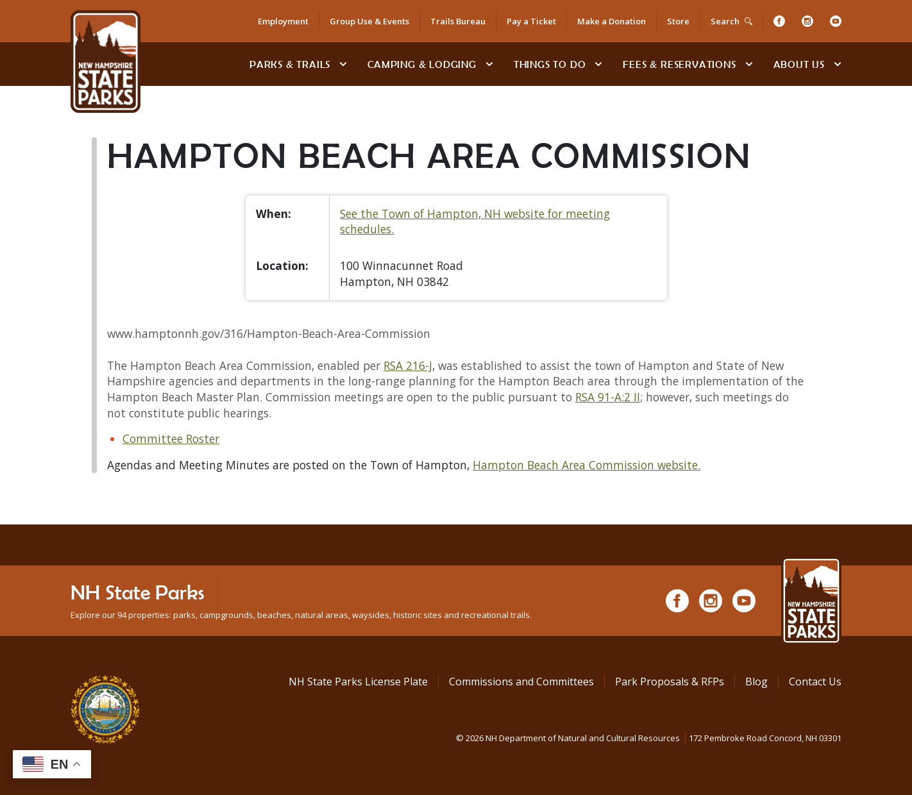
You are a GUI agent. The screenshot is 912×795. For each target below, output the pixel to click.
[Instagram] (807, 21)
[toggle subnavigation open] (343, 64)
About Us (799, 64)
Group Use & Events (369, 21)
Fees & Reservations (679, 64)
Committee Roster (170, 438)
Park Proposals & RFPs (669, 681)
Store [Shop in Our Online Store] (678, 21)
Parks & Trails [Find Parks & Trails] (289, 64)
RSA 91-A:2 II (607, 397)
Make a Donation (611, 21)
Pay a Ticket (531, 21)
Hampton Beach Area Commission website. (586, 465)
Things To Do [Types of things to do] (550, 64)
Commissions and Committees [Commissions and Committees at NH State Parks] (521, 681)
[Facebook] (779, 21)
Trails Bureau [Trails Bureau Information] (458, 21)
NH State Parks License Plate (358, 681)
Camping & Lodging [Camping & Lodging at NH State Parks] (422, 64)
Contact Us (815, 681)
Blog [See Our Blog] (756, 681)
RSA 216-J (408, 365)
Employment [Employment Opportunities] (283, 21)
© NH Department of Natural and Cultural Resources (648, 738)
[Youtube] (835, 21)
